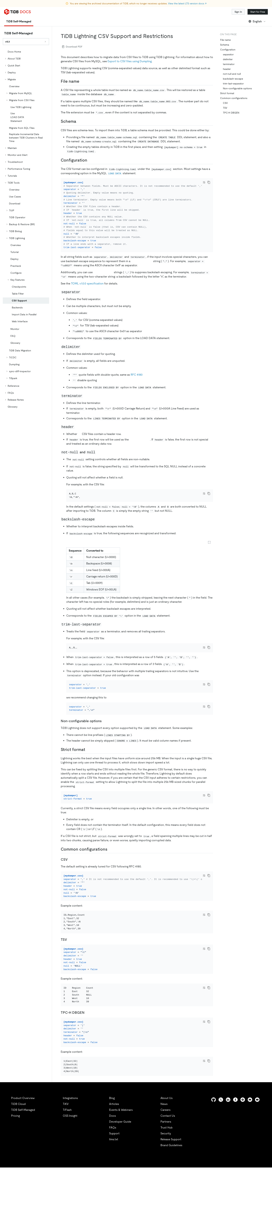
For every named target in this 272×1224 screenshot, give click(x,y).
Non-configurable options (237, 88)
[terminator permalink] (86, 400)
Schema (224, 44)
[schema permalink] (79, 121)
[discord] (250, 1156)
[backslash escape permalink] (98, 528)
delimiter (228, 59)
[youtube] (257, 1156)
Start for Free (257, 11)
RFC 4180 (137, 379)
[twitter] (220, 1156)
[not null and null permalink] (99, 457)
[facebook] (235, 1156)
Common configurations (233, 98)
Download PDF (72, 46)
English (257, 21)
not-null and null (232, 73)
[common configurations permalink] (110, 877)
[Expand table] (209, 551)
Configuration (227, 49)
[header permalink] (77, 431)
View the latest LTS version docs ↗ (187, 3)
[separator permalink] (84, 296)
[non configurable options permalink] (104, 744)
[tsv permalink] (70, 977)
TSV (225, 107)
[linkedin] (228, 1156)
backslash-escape (233, 78)
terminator (229, 64)
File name (225, 39)
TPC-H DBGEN (231, 112)
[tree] (26, 229)
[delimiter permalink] (84, 351)
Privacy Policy (76, 1217)
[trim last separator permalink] (104, 633)
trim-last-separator (233, 83)
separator (228, 54)
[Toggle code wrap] (204, 182)
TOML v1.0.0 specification (87, 288)
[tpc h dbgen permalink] (87, 1059)
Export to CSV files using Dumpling (130, 61)
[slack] (242, 1156)
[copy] (208, 182)
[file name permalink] (82, 81)
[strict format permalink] (88, 773)
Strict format (227, 93)
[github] (213, 1156)
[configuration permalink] (90, 160)
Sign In (238, 11)
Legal (95, 1217)
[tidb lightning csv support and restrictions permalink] (176, 36)
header (227, 69)
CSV (225, 103)
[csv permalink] (70, 887)
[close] (265, 1197)
